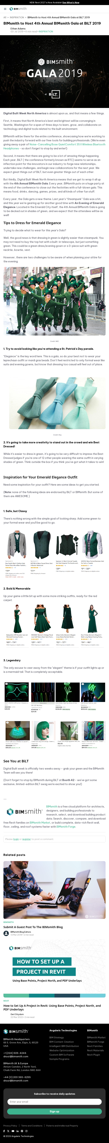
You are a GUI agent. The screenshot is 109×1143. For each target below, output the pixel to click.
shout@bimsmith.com (15, 1056)
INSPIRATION (17, 17)
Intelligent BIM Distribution (64, 1046)
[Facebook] (4, 1131)
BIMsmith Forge (66, 826)
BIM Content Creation (61, 1041)
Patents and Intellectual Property (62, 1125)
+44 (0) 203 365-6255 (17, 1077)
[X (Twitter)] (8, 1131)
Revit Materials (95, 1050)
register (26, 839)
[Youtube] (13, 1131)
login (16, 839)
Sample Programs (59, 1059)
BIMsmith (51, 806)
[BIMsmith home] (15, 1033)
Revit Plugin (93, 1054)
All (4, 17)
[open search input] (104, 9)
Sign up (54, 1111)
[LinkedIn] (18, 1131)
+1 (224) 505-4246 (14, 1053)
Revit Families (95, 1046)
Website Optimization (61, 1050)
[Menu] (5, 9)
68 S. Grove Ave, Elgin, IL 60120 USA (20, 1044)
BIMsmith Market (40, 822)
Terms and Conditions (31, 1125)
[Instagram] (26, 1131)
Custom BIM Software (61, 1054)
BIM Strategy (56, 1037)
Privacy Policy (10, 1125)
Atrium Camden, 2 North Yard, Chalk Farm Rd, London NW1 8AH (22, 1068)
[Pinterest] (22, 1131)
